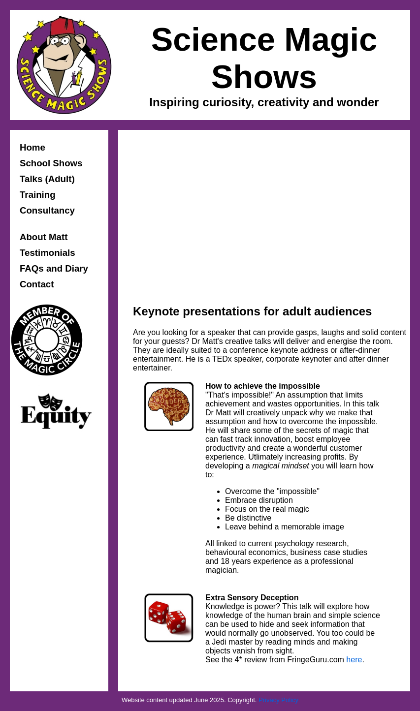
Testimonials (47, 252)
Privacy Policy (278, 700)
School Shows (51, 163)
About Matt (43, 237)
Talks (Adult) (47, 179)
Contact (37, 284)
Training (38, 194)
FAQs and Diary (54, 268)
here (354, 659)
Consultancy (47, 210)
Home (32, 147)
